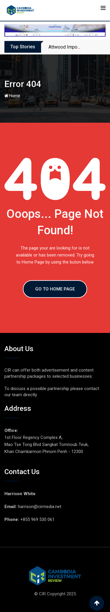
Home (12, 95)
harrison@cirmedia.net (39, 506)
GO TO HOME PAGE (55, 289)
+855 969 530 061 (37, 519)
